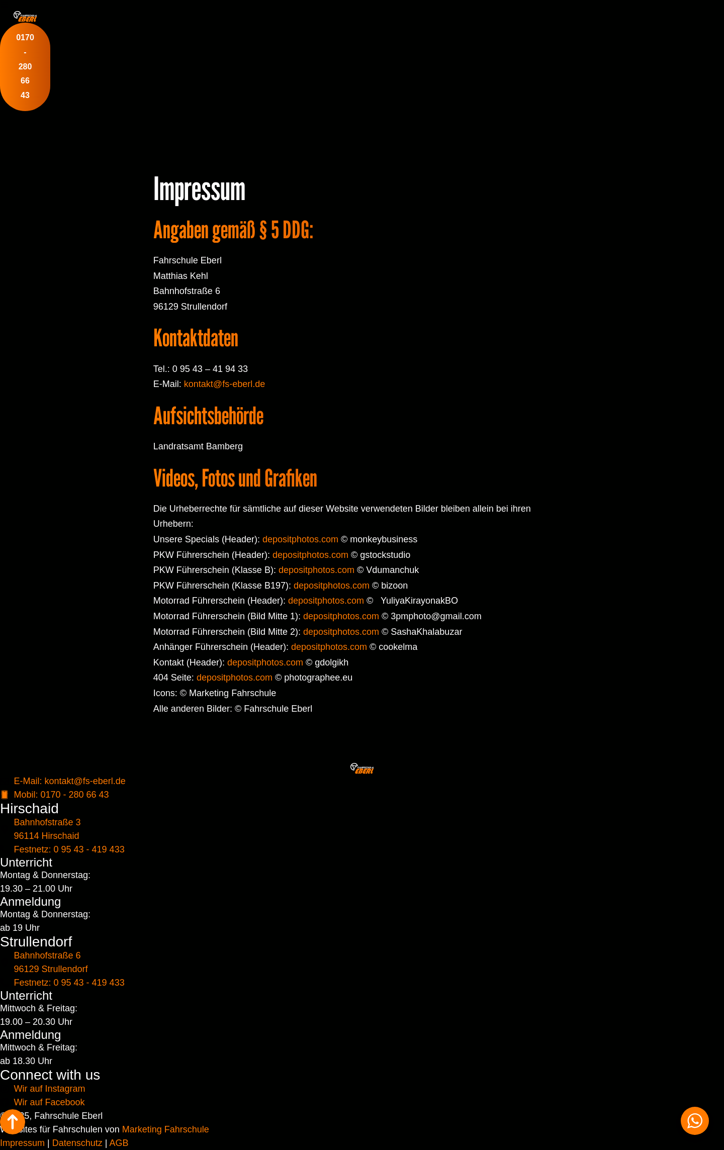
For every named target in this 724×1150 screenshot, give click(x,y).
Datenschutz (77, 1143)
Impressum (22, 1143)
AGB (118, 1143)
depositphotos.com (300, 539)
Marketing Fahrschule (165, 1129)
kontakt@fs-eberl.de (224, 384)
